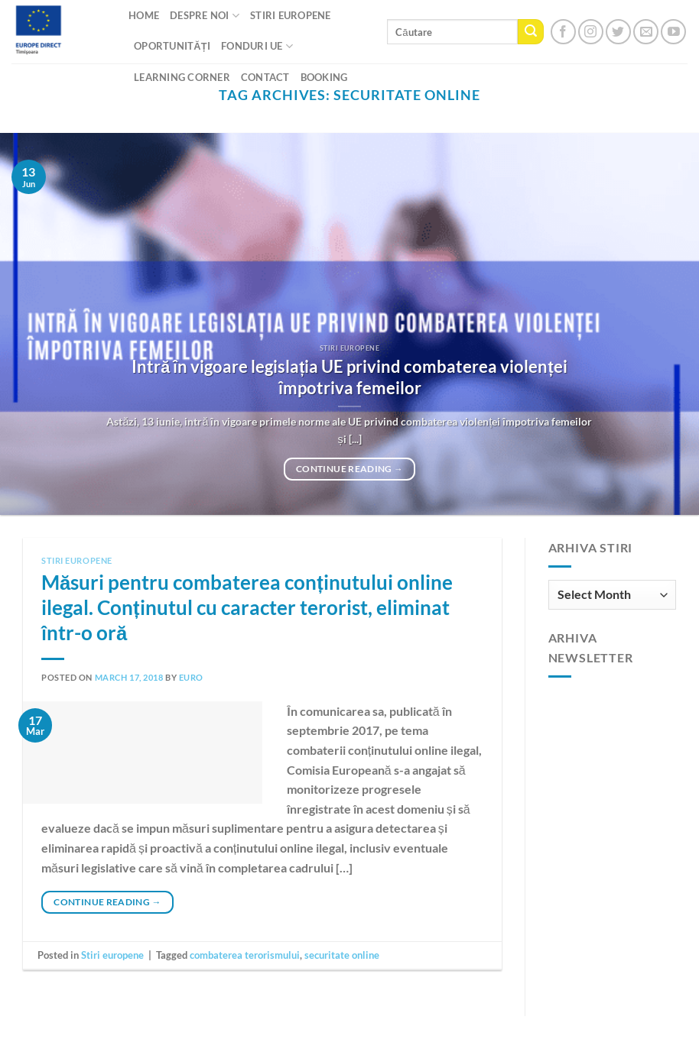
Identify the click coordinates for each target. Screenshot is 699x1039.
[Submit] (531, 32)
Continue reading (349, 469)
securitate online (341, 955)
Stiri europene (76, 560)
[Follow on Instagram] (590, 31)
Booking (324, 77)
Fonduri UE (257, 46)
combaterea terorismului (245, 955)
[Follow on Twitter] (618, 31)
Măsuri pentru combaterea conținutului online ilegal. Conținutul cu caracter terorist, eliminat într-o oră (247, 608)
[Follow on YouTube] (673, 31)
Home (143, 15)
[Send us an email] (645, 31)
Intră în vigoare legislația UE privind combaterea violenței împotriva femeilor (349, 377)
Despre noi (204, 15)
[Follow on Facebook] (563, 31)
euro (191, 677)
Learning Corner (182, 77)
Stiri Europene (290, 15)
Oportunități (172, 46)
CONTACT (265, 77)
